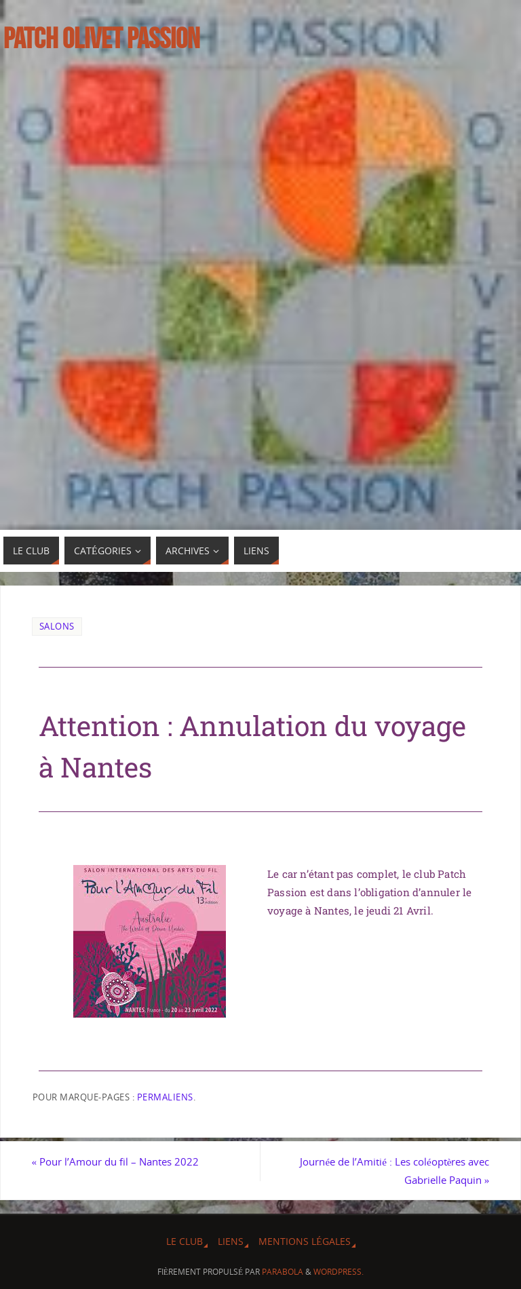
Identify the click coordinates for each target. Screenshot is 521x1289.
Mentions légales (304, 1241)
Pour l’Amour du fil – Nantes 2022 (115, 1161)
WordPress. (338, 1271)
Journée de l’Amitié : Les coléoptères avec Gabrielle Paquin (394, 1171)
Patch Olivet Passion (101, 38)
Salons (57, 626)
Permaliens (165, 1097)
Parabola (282, 1271)
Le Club (184, 1241)
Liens (231, 1241)
